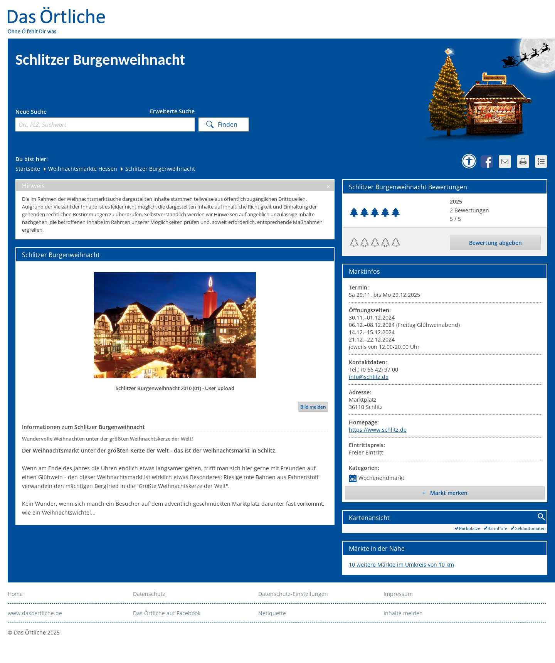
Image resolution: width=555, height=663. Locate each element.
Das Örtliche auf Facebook (166, 613)
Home (15, 593)
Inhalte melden (403, 613)
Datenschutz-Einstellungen (293, 593)
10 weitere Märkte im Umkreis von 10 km (401, 564)
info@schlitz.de (368, 376)
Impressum (398, 593)
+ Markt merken (445, 492)
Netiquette (272, 613)
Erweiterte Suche (172, 111)
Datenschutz (149, 593)
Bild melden (313, 407)
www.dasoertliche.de (35, 613)
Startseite (27, 168)
